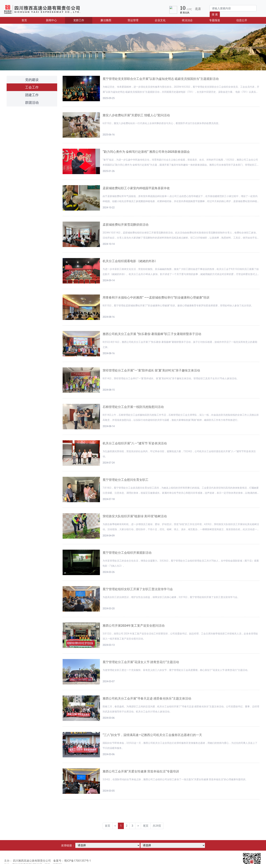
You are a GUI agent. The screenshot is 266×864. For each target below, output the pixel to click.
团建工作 (32, 95)
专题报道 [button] (214, 20)
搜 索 (215, 14)
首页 (29, 20)
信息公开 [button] (241, 20)
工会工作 (32, 87)
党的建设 (32, 80)
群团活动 (32, 103)
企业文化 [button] (160, 20)
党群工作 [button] (78, 20)
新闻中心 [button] (51, 20)
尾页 (145, 825)
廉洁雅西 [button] (105, 20)
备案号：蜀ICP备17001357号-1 (72, 860)
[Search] (233, 8)
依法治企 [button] (187, 20)
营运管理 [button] (133, 20)
